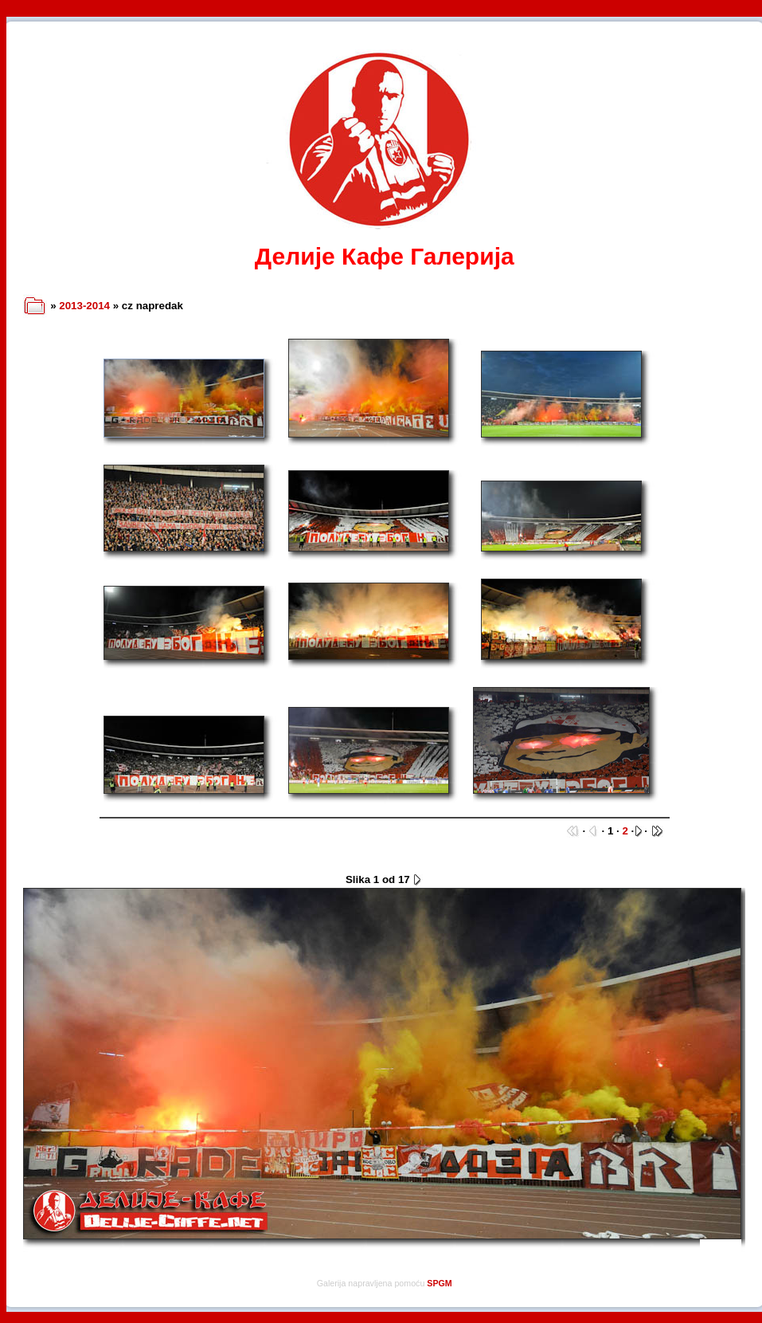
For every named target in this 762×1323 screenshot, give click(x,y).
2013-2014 (84, 306)
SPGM (439, 1283)
